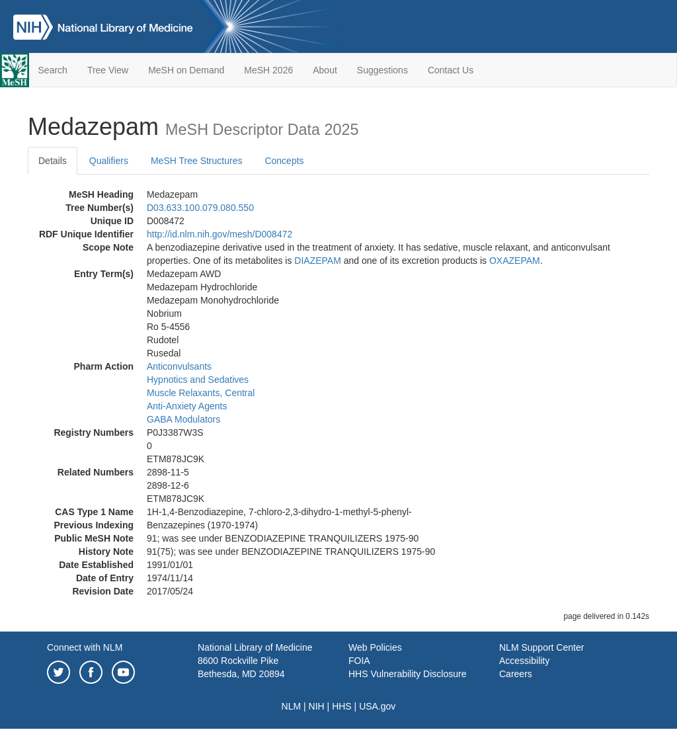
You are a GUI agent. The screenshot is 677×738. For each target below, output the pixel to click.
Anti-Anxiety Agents (187, 406)
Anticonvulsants (179, 366)
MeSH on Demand (186, 70)
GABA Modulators (183, 419)
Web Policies (375, 647)
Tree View (107, 70)
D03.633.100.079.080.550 (200, 207)
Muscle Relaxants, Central (201, 393)
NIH (317, 706)
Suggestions (382, 70)
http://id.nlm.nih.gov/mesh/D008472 (219, 234)
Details (52, 160)
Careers (515, 674)
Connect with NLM (84, 647)
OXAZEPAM (514, 260)
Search (52, 70)
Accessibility (524, 660)
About (325, 70)
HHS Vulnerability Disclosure (407, 674)
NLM (291, 706)
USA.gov (377, 706)
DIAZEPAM (317, 260)
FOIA (359, 660)
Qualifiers (108, 160)
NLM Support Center (541, 647)
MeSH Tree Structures (197, 160)
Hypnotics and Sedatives (198, 379)
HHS (342, 706)
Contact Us (450, 70)
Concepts (283, 160)
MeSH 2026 (268, 70)
